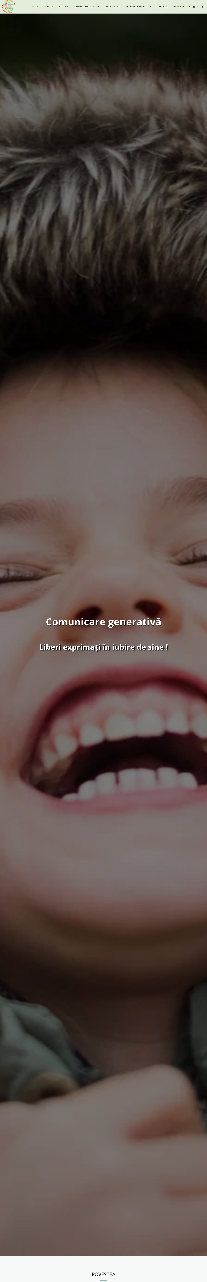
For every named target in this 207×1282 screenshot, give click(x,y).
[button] (189, 7)
